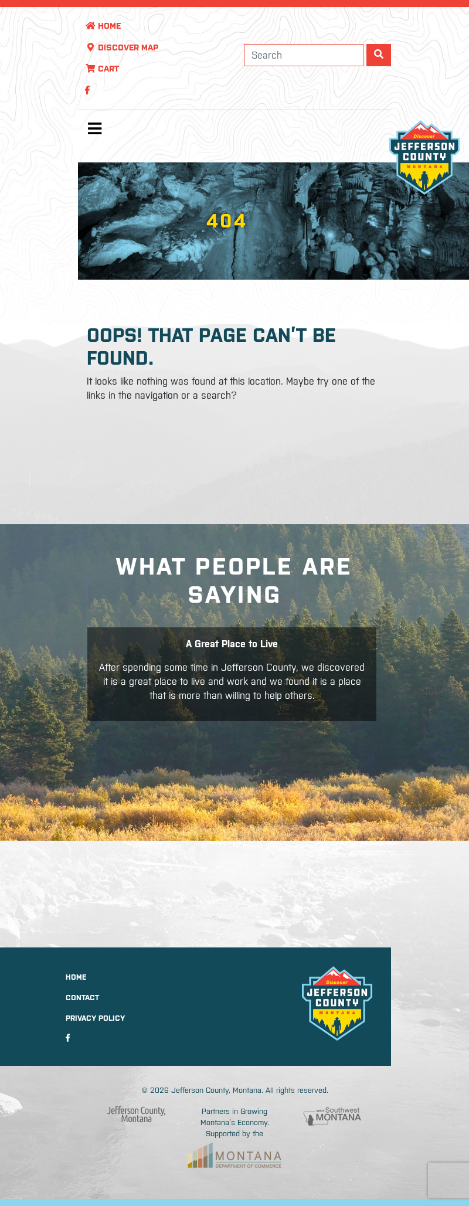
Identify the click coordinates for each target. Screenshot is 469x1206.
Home (103, 25)
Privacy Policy (95, 1018)
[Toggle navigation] (94, 131)
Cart (102, 68)
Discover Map (121, 47)
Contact (82, 997)
